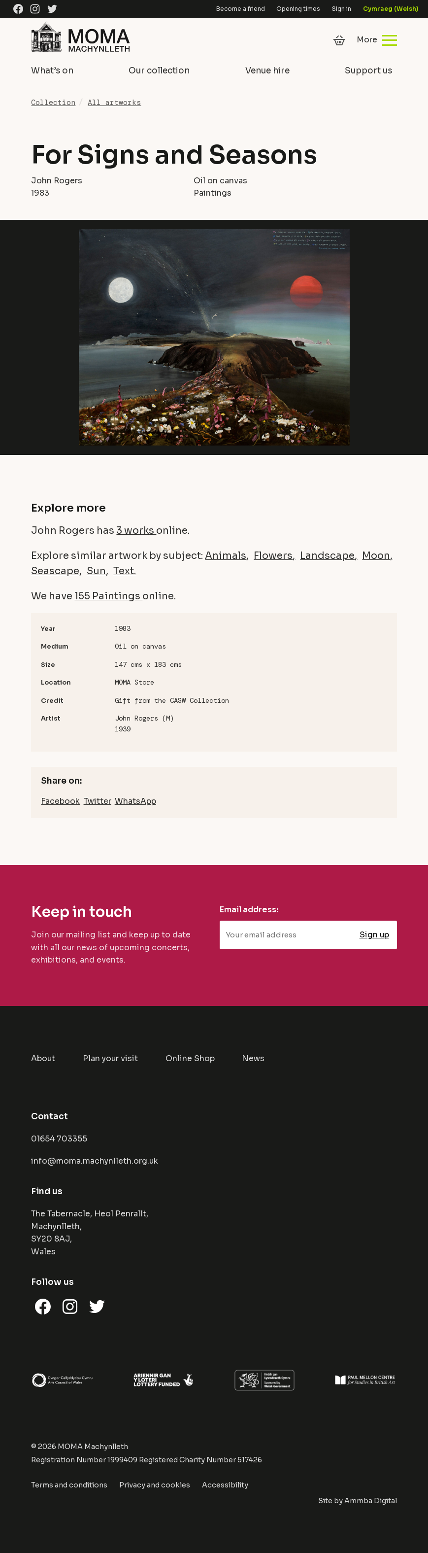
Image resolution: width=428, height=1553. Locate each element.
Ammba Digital (370, 1500)
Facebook (60, 801)
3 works (136, 530)
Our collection (159, 70)
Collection (53, 102)
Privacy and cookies (154, 1485)
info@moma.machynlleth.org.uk (94, 1161)
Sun (96, 571)
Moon (376, 556)
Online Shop (190, 1059)
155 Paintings (108, 596)
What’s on (52, 70)
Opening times (298, 8)
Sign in (341, 8)
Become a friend (240, 8)
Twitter (97, 801)
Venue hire (267, 70)
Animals (225, 556)
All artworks (114, 102)
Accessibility (225, 1485)
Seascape (55, 571)
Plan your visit (110, 1059)
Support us (368, 70)
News (253, 1059)
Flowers (273, 556)
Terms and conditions (69, 1485)
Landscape (327, 556)
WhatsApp (135, 801)
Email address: (249, 910)
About (43, 1059)
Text (123, 571)
